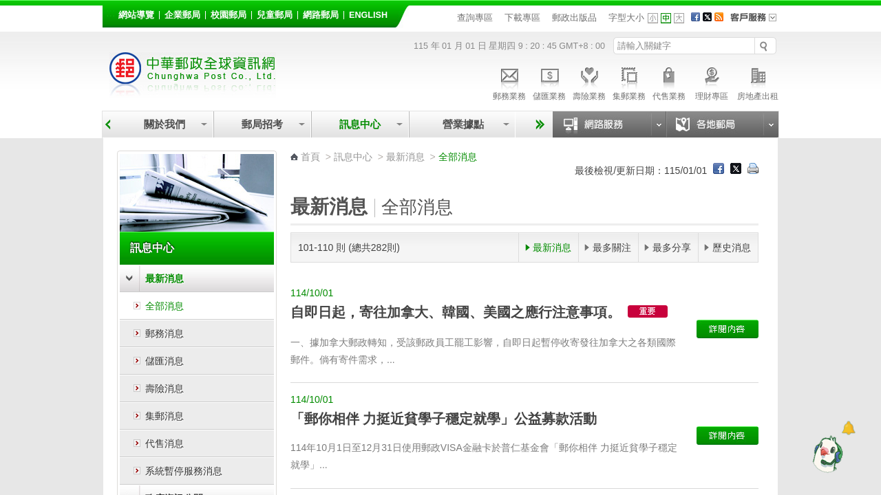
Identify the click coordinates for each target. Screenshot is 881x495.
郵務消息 (164, 333)
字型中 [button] (666, 18)
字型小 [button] (653, 18)
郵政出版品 (574, 17)
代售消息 (164, 443)
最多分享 (671, 247)
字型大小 (626, 17)
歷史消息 (731, 247)
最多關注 (612, 247)
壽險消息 (164, 388)
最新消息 (164, 278)
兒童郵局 (275, 15)
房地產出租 (757, 82)
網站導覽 (136, 15)
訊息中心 (360, 124)
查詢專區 (475, 17)
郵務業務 (509, 82)
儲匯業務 (549, 82)
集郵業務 (629, 82)
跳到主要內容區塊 (7, 7)
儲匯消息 (164, 360)
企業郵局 (182, 15)
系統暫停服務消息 (183, 470)
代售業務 (669, 82)
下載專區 (522, 17)
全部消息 (164, 305)
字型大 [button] (679, 18)
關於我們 (164, 124)
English (368, 15)
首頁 (310, 156)
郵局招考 (262, 124)
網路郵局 (321, 15)
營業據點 (462, 124)
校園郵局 (228, 15)
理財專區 (711, 82)
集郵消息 (164, 415)
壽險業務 (589, 82)
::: (110, 13)
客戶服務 (757, 22)
